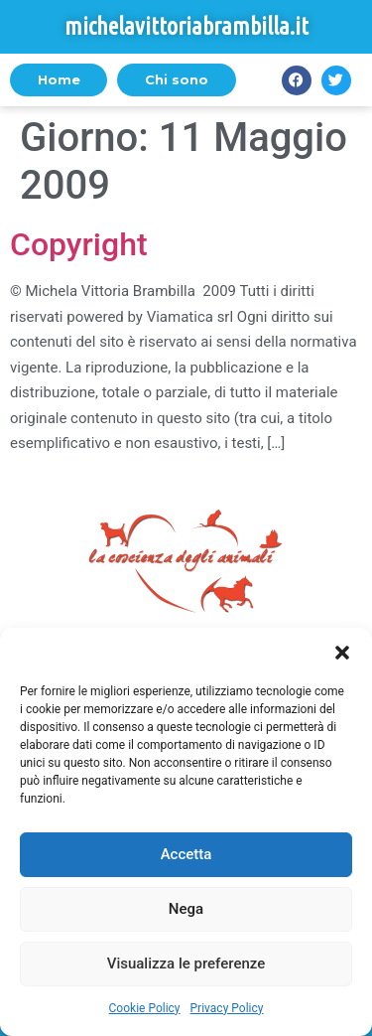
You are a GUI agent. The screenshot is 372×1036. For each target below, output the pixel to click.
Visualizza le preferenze (186, 963)
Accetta (186, 854)
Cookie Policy (145, 1008)
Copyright (79, 244)
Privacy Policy (227, 1008)
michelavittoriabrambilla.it (186, 26)
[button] (342, 653)
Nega (186, 909)
